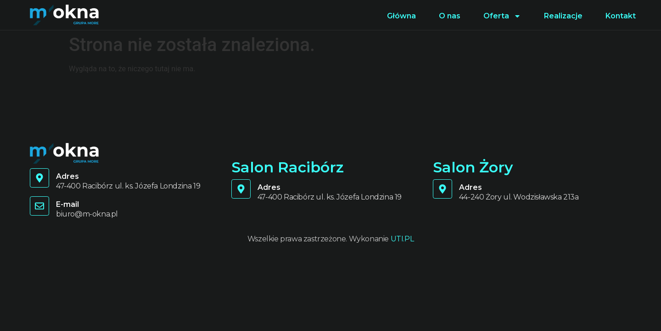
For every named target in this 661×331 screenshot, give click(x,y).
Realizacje (563, 15)
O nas (449, 15)
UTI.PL (402, 238)
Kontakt (620, 15)
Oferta (502, 16)
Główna (401, 15)
